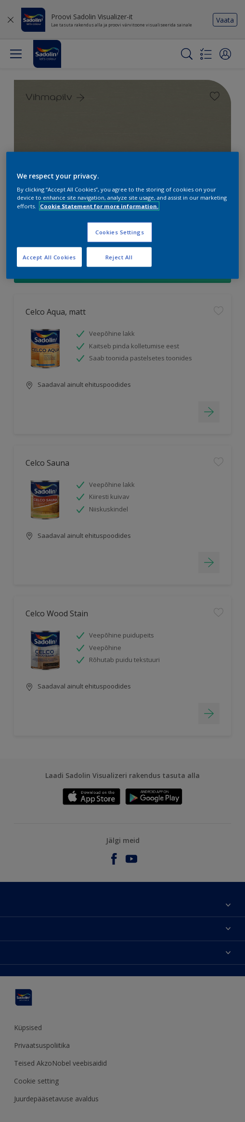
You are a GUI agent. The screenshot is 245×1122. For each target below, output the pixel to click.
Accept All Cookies (49, 256)
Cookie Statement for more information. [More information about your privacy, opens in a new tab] (99, 205)
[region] (122, 215)
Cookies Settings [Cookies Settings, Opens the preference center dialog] (119, 231)
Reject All (119, 256)
